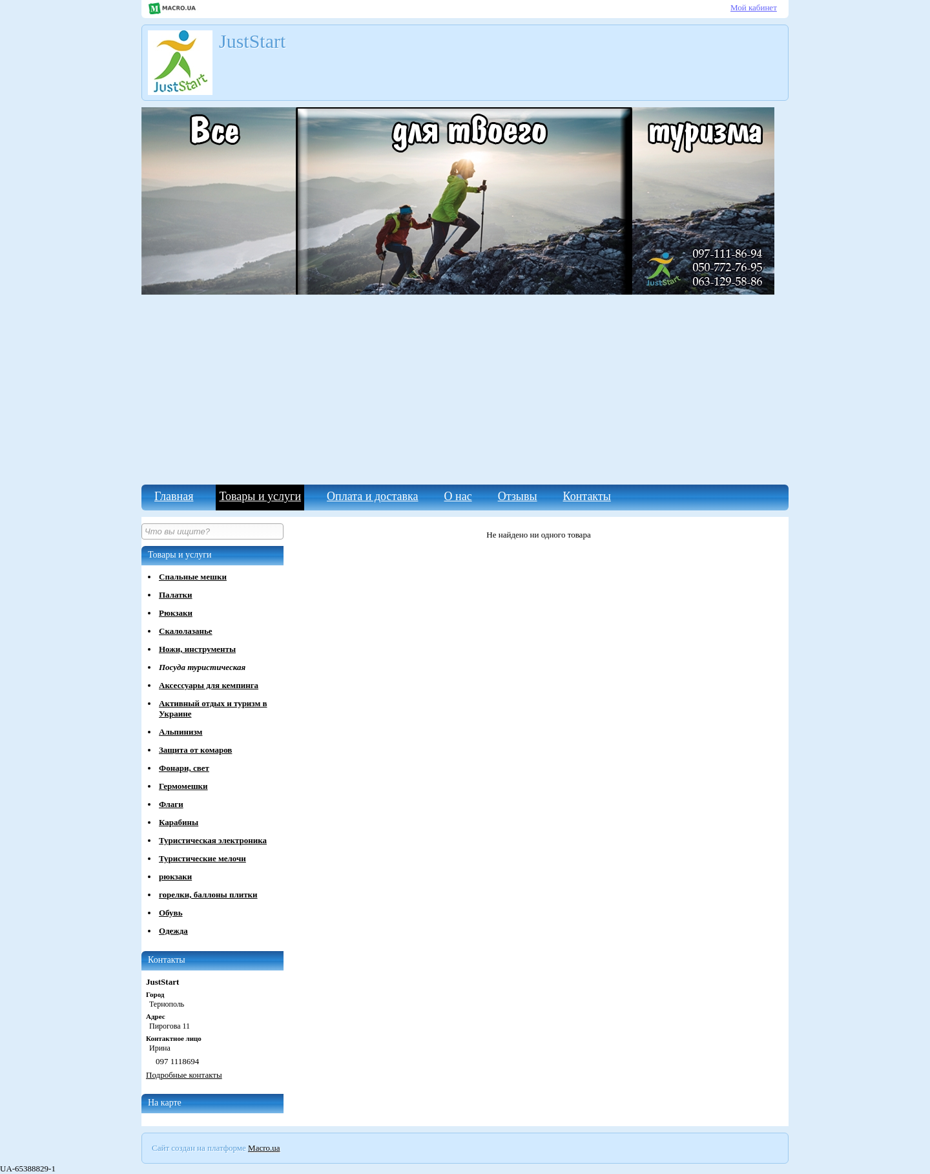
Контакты (587, 496)
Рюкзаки (175, 613)
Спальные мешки (193, 577)
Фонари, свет (184, 768)
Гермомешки (183, 786)
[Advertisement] (465, 387)
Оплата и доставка (372, 496)
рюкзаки (175, 876)
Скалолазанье (185, 631)
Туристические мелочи (202, 858)
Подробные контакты (184, 1075)
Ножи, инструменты (197, 649)
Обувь (171, 912)
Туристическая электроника (213, 840)
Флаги (171, 804)
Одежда (173, 931)
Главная (173, 496)
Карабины (178, 822)
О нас (458, 496)
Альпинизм (180, 732)
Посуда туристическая (202, 667)
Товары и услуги (260, 496)
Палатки (175, 595)
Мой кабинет (753, 7)
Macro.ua (264, 1148)
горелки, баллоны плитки (208, 894)
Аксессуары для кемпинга (208, 685)
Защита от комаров (195, 750)
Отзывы (517, 496)
